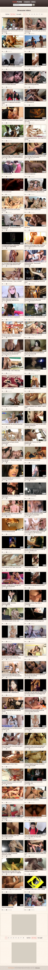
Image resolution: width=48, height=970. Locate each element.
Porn (17, 2)
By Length (19, 14)
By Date (7, 14)
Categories (27, 2)
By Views (13, 14)
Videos (33, 2)
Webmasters (37, 968)
